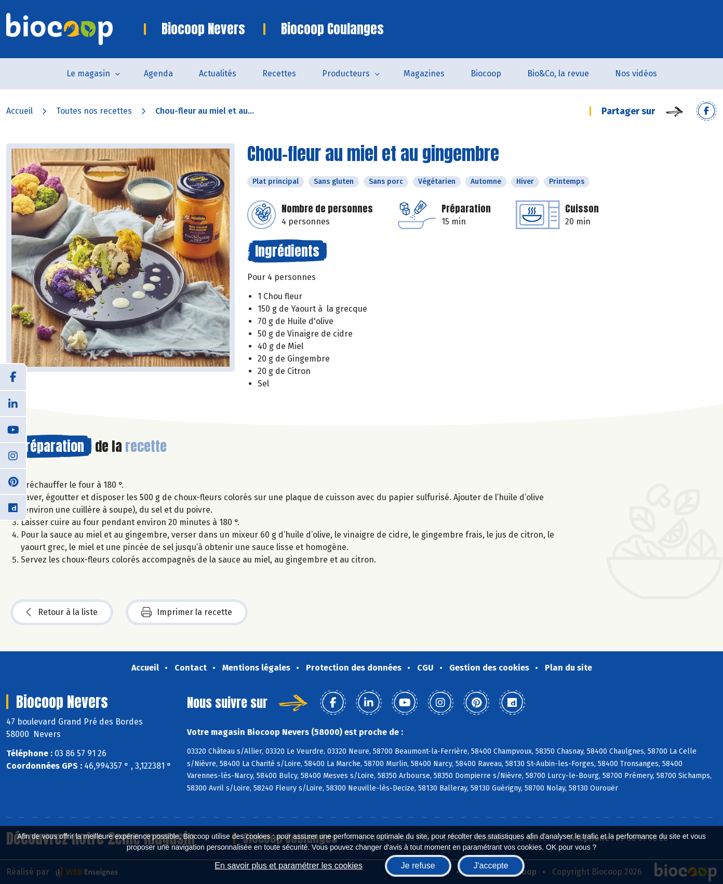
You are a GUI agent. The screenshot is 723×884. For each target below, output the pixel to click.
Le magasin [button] (88, 73)
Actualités (217, 73)
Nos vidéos (636, 73)
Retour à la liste (62, 612)
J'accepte (491, 865)
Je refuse (418, 865)
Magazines (424, 73)
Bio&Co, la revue (558, 73)
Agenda (158, 73)
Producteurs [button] (346, 73)
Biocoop (486, 73)
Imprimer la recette (186, 612)
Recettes (279, 73)
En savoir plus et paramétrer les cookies (289, 865)
